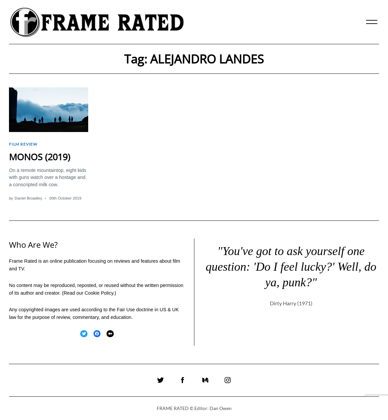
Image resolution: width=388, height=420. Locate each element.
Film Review (23, 144)
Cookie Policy (99, 292)
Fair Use (126, 309)
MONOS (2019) (39, 156)
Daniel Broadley (28, 198)
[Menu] (371, 22)
